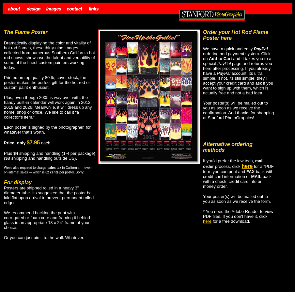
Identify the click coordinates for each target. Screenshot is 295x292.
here (207, 221)
